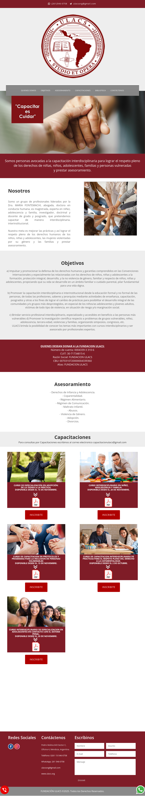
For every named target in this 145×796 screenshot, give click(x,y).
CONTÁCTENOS (117, 90)
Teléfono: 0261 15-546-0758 (54, 755)
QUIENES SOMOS (28, 90)
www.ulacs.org (48, 774)
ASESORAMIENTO (62, 90)
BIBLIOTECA (100, 90)
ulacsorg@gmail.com (50, 768)
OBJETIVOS (45, 90)
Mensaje (105, 767)
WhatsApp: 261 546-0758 (52, 762)
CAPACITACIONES (83, 90)
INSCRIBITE (36, 514)
